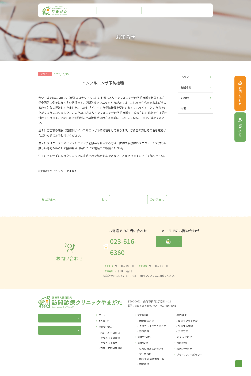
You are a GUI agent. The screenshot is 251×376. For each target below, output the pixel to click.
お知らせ (195, 87)
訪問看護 (144, 352)
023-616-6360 (124, 241)
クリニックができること (152, 314)
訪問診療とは (146, 309)
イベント (195, 77)
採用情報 (181, 331)
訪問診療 (143, 304)
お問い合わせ (184, 337)
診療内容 (144, 319)
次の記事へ (157, 200)
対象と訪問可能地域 (111, 336)
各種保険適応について (151, 337)
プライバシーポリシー (189, 343)
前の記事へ (49, 200)
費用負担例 (145, 342)
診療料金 (143, 331)
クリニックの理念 (110, 326)
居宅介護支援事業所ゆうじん (65, 317)
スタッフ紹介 (184, 326)
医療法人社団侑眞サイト (66, 306)
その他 (195, 98)
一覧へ (103, 200)
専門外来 (181, 304)
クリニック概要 (108, 331)
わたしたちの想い (110, 321)
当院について (106, 315)
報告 (195, 108)
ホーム (103, 304)
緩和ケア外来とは (188, 309)
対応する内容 (185, 314)
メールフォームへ (185, 241)
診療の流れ (144, 326)
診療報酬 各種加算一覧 (151, 347)
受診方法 (183, 319)
